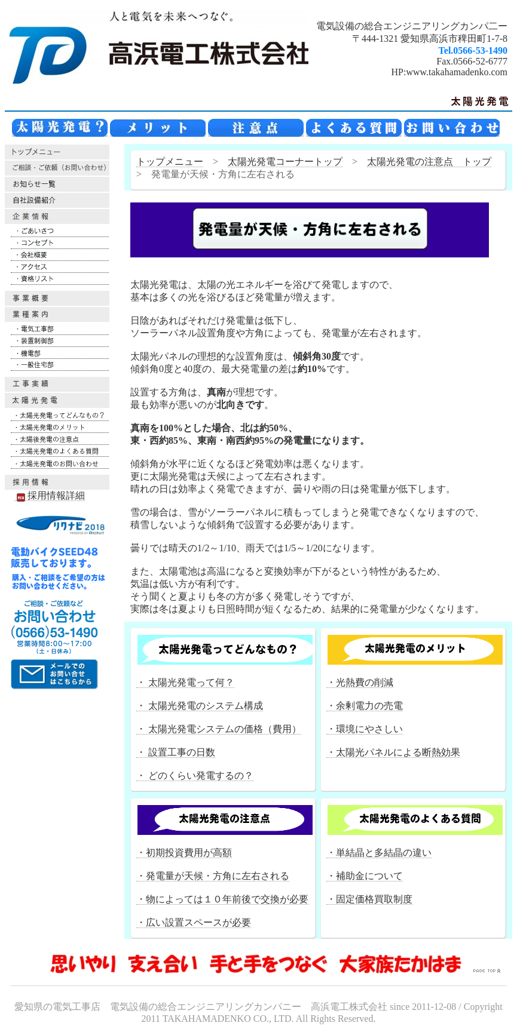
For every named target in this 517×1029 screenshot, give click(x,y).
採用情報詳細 (49, 495)
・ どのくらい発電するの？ (194, 775)
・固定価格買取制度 (369, 899)
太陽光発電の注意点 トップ (429, 161)
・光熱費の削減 (359, 682)
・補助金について (364, 876)
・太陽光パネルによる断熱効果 (393, 752)
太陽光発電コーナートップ (285, 161)
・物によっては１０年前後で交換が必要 (222, 899)
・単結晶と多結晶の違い (379, 852)
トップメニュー (169, 161)
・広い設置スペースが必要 (193, 922)
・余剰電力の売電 (364, 706)
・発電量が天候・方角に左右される (212, 876)
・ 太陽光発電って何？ (185, 682)
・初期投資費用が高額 (184, 852)
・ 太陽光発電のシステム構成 (199, 706)
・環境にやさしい (364, 729)
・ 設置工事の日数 (175, 752)
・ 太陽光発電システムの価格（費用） (218, 729)
